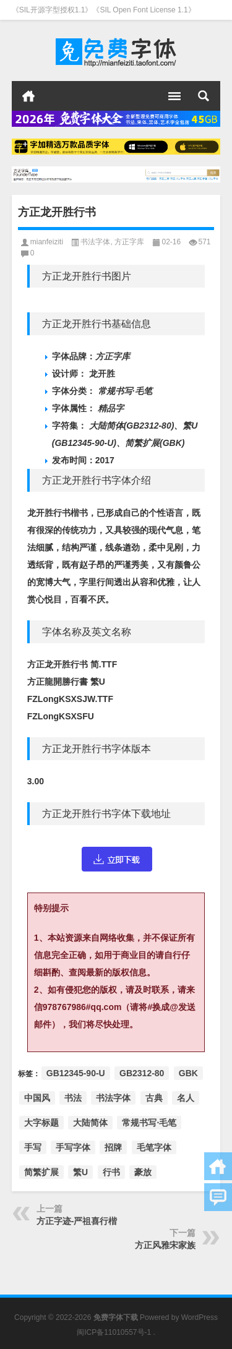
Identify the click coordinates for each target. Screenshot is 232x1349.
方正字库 (129, 242)
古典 (154, 1098)
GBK (188, 1073)
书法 (73, 1098)
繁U (80, 1172)
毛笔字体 (154, 1147)
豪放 (143, 1172)
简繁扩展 (41, 1172)
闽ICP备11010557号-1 (114, 1332)
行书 (111, 1172)
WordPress (199, 1317)
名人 (185, 1098)
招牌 (113, 1147)
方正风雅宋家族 (165, 1245)
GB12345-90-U (75, 1073)
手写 (32, 1147)
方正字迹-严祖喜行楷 (77, 1221)
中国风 (37, 1098)
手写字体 (73, 1147)
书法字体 (95, 242)
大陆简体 (90, 1123)
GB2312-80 (141, 1073)
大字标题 (41, 1123)
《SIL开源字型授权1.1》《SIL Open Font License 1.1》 (103, 10)
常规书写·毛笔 (149, 1123)
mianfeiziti (46, 242)
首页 (28, 96)
